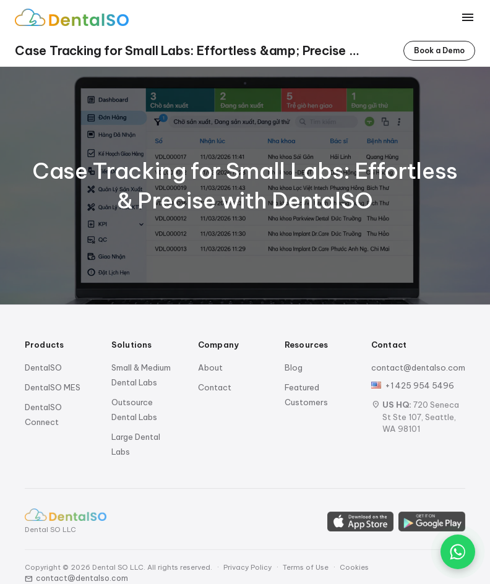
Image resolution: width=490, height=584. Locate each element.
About (210, 367)
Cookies (354, 567)
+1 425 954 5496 (419, 385)
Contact (214, 387)
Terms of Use (306, 567)
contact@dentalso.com (418, 367)
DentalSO (43, 367)
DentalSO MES (52, 387)
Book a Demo (439, 50)
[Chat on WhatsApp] (458, 552)
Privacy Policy (247, 567)
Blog (294, 367)
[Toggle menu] (467, 17)
